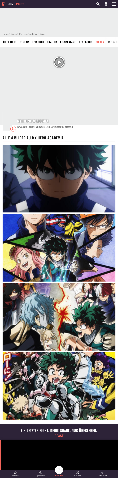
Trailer (52, 42)
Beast (59, 436)
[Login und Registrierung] (106, 4)
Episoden (38, 42)
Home (6, 33)
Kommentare (68, 42)
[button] (15, 473)
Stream (24, 42)
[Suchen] (98, 4)
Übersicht (10, 42)
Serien (14, 33)
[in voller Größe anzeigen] (59, 178)
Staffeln (68, 127)
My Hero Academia (28, 33)
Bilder (100, 42)
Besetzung (85, 42)
